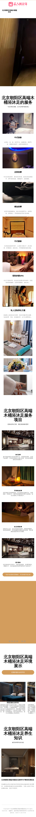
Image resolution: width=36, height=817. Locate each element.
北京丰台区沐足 (21, 815)
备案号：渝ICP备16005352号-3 (18, 810)
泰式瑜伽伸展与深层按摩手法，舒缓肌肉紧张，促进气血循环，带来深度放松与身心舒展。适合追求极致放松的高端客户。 (18, 458)
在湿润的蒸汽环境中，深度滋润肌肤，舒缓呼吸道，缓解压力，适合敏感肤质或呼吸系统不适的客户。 (18, 565)
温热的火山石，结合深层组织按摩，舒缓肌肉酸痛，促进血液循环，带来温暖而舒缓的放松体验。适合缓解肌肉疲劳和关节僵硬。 (18, 530)
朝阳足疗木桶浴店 (14, 815)
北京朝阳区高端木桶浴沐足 (19, 808)
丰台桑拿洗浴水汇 (6, 815)
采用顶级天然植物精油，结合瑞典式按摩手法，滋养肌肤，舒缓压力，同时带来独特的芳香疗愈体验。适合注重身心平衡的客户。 (18, 494)
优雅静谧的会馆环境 (18, 672)
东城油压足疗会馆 (29, 815)
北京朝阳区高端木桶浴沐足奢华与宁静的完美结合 (17, 780)
